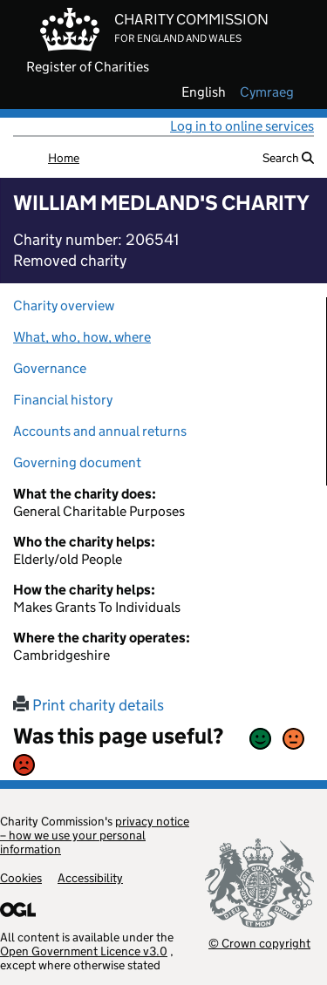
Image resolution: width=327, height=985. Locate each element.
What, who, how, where (82, 337)
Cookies (21, 878)
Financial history (62, 399)
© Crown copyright (259, 942)
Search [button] (288, 158)
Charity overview (63, 305)
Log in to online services (242, 126)
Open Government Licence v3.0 (83, 951)
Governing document (77, 462)
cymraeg (267, 92)
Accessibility (90, 878)
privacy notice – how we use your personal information (94, 835)
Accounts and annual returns (100, 431)
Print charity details (88, 705)
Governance (49, 368)
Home (63, 158)
